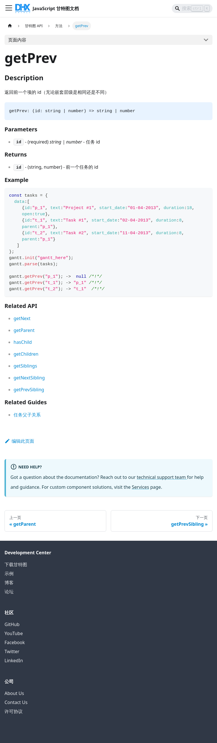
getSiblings (25, 366)
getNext (22, 318)
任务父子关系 (27, 415)
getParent (24, 330)
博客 (9, 582)
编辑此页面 (19, 441)
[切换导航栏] (9, 8)
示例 (9, 573)
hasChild (23, 342)
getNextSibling (29, 378)
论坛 (9, 591)
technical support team (162, 477)
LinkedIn (14, 660)
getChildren (26, 354)
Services (140, 487)
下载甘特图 (16, 564)
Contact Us (16, 702)
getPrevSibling (29, 389)
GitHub (12, 624)
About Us (14, 693)
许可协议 (14, 711)
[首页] (10, 25)
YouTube (14, 633)
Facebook (15, 642)
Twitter (12, 651)
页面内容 (17, 40)
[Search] (192, 8)
